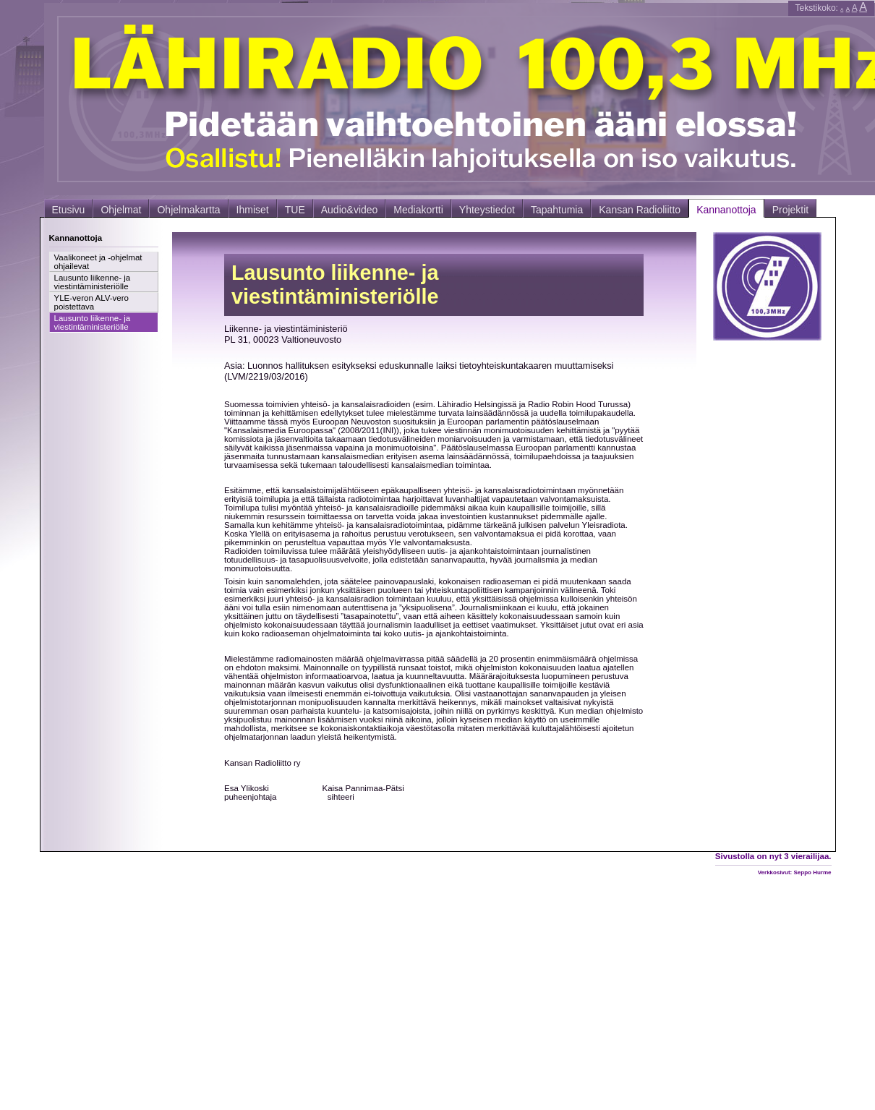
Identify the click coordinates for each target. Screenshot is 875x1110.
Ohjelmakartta (188, 209)
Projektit (790, 209)
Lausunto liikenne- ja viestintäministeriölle (92, 282)
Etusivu (68, 209)
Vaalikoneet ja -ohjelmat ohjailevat (98, 261)
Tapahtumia (557, 209)
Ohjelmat (121, 209)
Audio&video (349, 209)
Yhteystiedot (487, 209)
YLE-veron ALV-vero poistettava (91, 302)
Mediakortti (418, 209)
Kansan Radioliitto (639, 209)
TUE (295, 209)
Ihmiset (252, 209)
